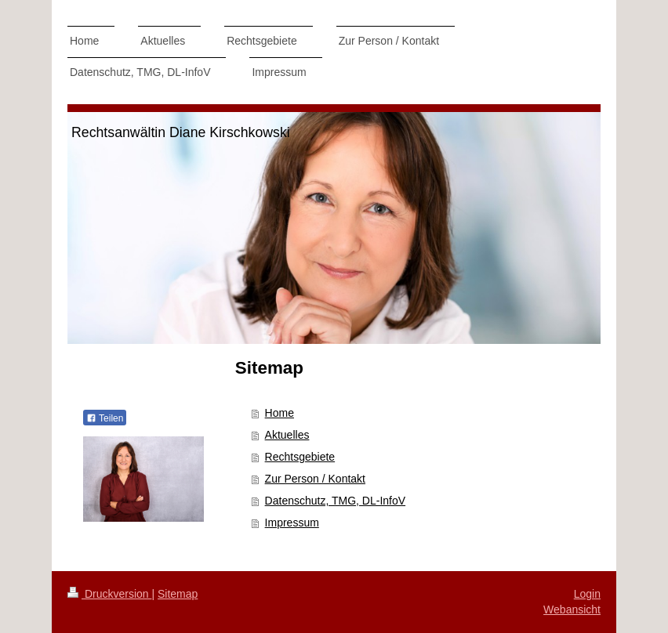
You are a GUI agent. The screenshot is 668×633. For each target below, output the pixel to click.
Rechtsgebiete (300, 456)
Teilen (104, 418)
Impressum (292, 522)
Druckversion (109, 594)
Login (587, 594)
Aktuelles (287, 435)
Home (279, 413)
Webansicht (572, 609)
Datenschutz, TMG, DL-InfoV (335, 500)
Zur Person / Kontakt (315, 478)
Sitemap (178, 594)
